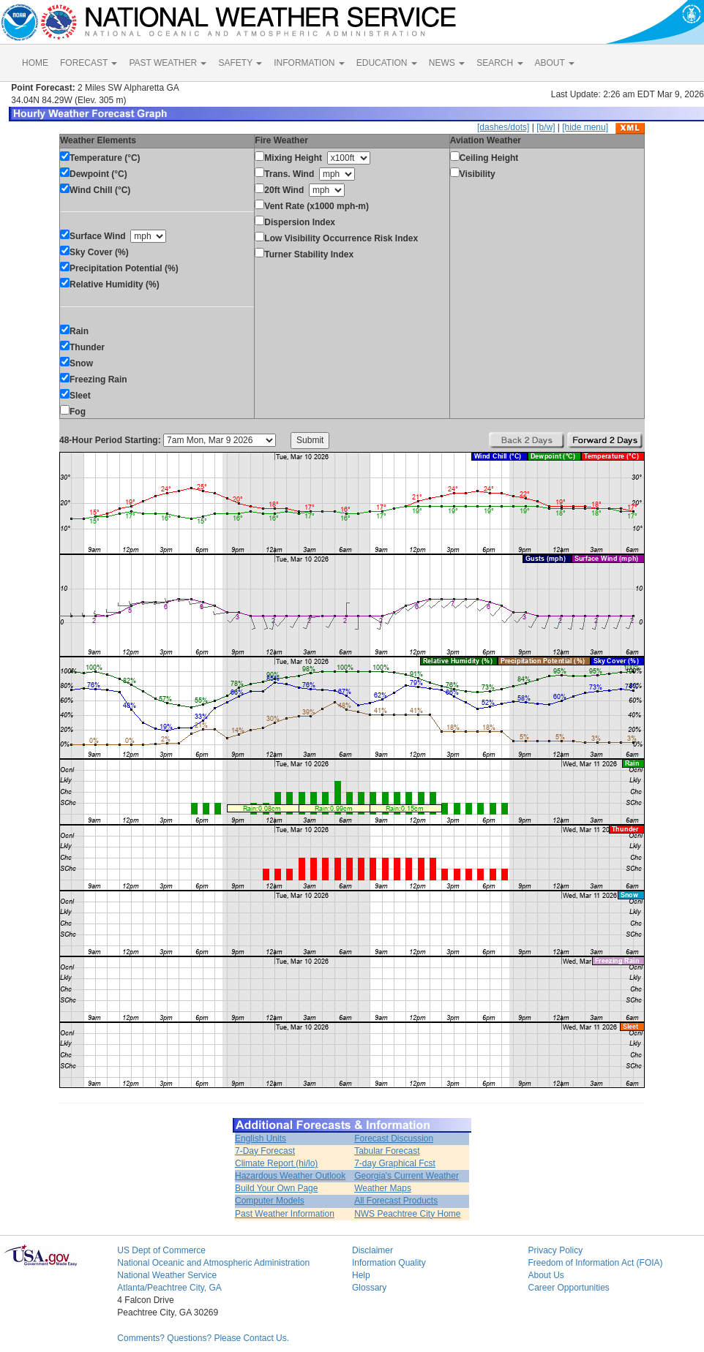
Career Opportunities (568, 1288)
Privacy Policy (555, 1250)
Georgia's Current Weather (406, 1176)
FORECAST (88, 63)
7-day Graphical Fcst (394, 1163)
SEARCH (499, 63)
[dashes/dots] (503, 127)
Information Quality (389, 1263)
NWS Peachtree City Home (407, 1214)
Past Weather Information (284, 1214)
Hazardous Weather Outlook (290, 1176)
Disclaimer (372, 1250)
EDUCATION (386, 63)
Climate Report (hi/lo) (276, 1163)
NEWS (447, 63)
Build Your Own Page (276, 1188)
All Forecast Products (396, 1201)
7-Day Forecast (265, 1151)
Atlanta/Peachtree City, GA (169, 1288)
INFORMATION (309, 63)
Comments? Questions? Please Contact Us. (203, 1338)
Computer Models (269, 1201)
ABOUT (554, 63)
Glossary (369, 1288)
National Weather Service (167, 1275)
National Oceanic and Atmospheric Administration (213, 1263)
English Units (260, 1138)
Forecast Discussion (393, 1138)
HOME (35, 63)
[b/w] (545, 127)
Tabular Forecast (386, 1151)
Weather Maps (382, 1188)
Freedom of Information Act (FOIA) (595, 1263)
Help (361, 1275)
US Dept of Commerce (161, 1250)
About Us (545, 1275)
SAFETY (240, 63)
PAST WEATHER (167, 63)
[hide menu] (585, 127)
